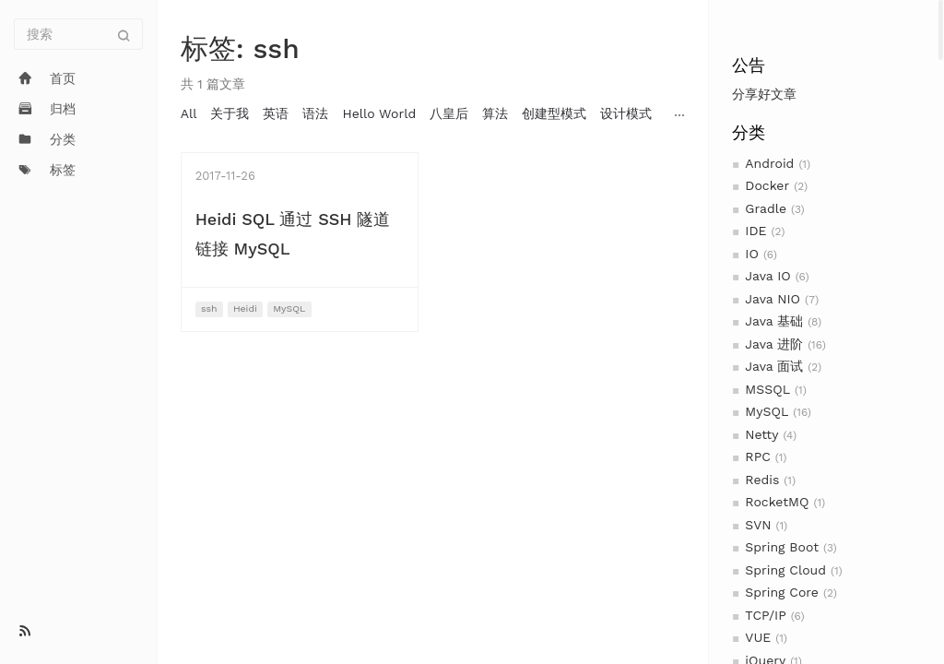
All (189, 113)
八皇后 (449, 113)
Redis (762, 479)
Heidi (245, 308)
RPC (757, 456)
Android (769, 163)
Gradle (765, 208)
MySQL (766, 411)
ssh (209, 308)
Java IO (767, 275)
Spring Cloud (785, 570)
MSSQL (767, 389)
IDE (755, 230)
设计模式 (626, 113)
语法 (315, 113)
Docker (767, 185)
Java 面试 (774, 366)
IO (752, 253)
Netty (761, 434)
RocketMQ (776, 501)
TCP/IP (765, 615)
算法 (495, 113)
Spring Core (782, 592)
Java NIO (772, 298)
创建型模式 (554, 113)
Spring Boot (782, 547)
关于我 (229, 113)
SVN (758, 524)
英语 (276, 113)
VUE (758, 637)
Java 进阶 (774, 344)
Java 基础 (774, 321)
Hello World (379, 113)
